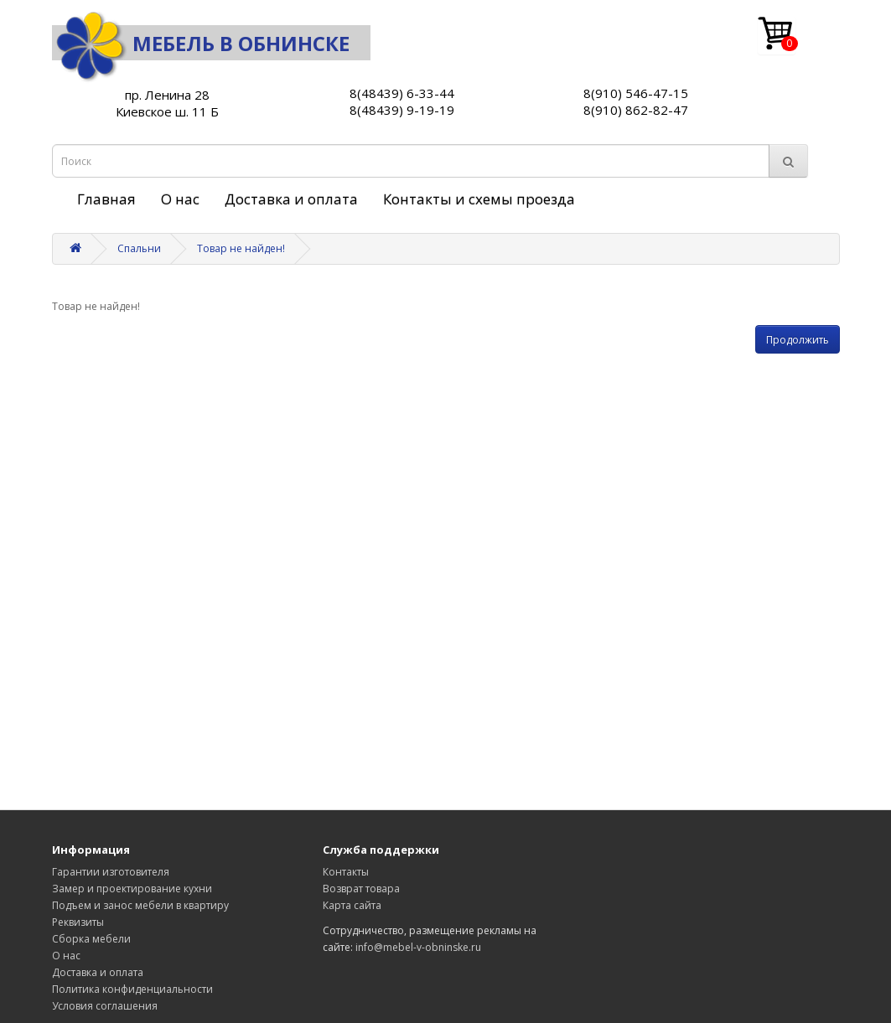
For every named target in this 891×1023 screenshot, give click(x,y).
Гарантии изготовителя (110, 872)
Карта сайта (352, 905)
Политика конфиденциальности (132, 989)
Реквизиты (78, 922)
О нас (180, 199)
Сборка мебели (91, 939)
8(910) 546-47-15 (635, 93)
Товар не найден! (241, 248)
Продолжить (797, 340)
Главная (106, 199)
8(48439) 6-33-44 (402, 93)
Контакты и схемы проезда (479, 199)
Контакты (346, 872)
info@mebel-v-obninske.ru (418, 947)
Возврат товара (361, 888)
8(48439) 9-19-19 (402, 109)
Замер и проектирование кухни (132, 888)
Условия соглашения (105, 1006)
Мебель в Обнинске (201, 43)
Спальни (139, 248)
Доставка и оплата (291, 199)
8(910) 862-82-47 (635, 109)
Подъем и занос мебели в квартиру (140, 905)
